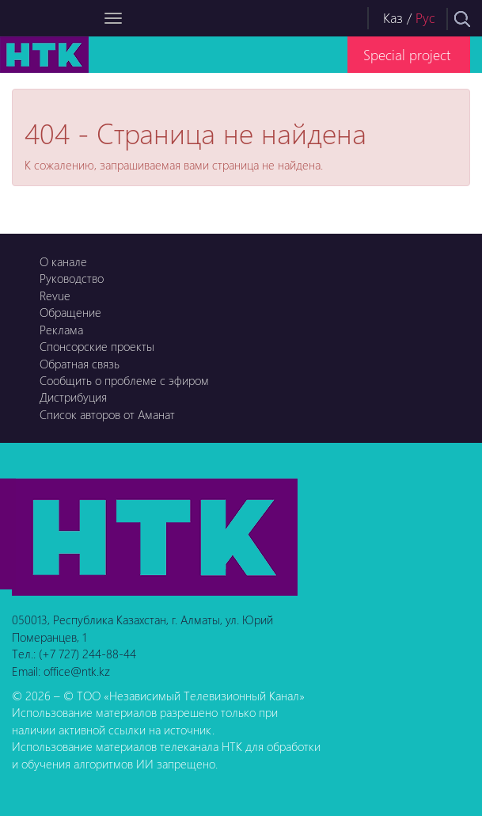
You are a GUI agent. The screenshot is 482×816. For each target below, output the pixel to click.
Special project (406, 54)
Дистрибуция (73, 397)
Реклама (61, 329)
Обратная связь (80, 364)
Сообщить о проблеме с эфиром (124, 380)
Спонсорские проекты (97, 346)
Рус (425, 18)
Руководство (72, 278)
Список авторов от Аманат (107, 414)
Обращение (70, 312)
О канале (63, 261)
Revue (55, 295)
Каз (393, 18)
